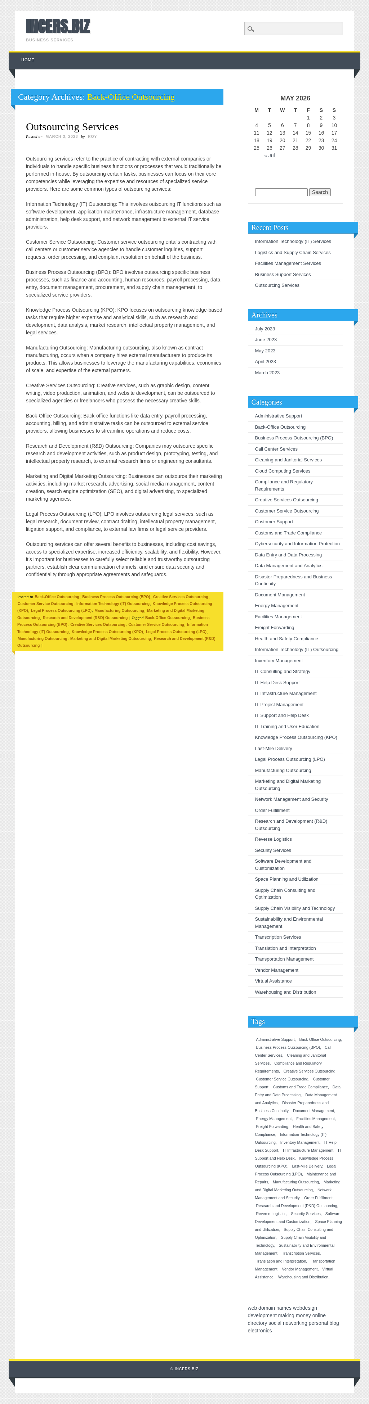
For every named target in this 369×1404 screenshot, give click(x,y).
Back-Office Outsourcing (57, 597)
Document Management (280, 594)
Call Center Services (276, 449)
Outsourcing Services (72, 126)
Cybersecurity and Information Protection (297, 543)
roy (92, 136)
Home (28, 60)
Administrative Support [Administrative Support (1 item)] (275, 1039)
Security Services (273, 850)
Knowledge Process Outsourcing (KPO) (107, 631)
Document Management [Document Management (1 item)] (313, 1111)
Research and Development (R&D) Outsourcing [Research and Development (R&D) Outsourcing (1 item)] (296, 1206)
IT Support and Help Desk (282, 715)
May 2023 (265, 350)
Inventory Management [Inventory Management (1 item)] (300, 1142)
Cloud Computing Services (283, 471)
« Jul (269, 155)
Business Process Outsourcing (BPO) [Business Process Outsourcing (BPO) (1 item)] (288, 1047)
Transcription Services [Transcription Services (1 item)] (301, 1253)
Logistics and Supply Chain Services (293, 252)
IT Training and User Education (287, 726)
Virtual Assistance (273, 981)
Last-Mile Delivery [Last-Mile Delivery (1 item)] (307, 1166)
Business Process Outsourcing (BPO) (116, 597)
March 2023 (267, 372)
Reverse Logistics (273, 839)
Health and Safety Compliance (287, 638)
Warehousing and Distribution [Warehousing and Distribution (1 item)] (303, 1277)
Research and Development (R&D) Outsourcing (85, 617)
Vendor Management (277, 970)
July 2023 (265, 328)
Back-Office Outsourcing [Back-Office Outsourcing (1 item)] (320, 1039)
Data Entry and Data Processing (288, 554)
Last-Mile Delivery (273, 748)
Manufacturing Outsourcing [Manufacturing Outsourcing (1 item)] (296, 1182)
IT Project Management (279, 704)
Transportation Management (284, 959)
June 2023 (266, 339)
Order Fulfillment (272, 810)
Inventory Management (279, 660)
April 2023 (265, 361)
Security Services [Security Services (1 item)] (305, 1213)
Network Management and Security (291, 799)
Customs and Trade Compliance (288, 533)
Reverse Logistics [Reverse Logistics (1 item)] (271, 1213)
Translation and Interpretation (285, 948)
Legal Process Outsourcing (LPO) (61, 610)
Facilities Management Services (288, 263)
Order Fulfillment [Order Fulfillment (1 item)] (318, 1198)
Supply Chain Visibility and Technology (295, 908)
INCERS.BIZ (58, 26)
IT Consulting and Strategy (283, 671)
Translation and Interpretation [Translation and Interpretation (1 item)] (281, 1261)
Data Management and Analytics (289, 565)
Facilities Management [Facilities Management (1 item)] (315, 1118)
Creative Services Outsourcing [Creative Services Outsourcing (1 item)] (309, 1071)
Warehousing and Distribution (285, 992)
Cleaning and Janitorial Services (288, 459)
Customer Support (274, 521)
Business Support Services (283, 274)
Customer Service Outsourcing (46, 603)
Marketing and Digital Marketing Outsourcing (110, 638)
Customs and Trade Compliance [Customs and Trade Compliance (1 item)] (300, 1087)
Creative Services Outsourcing (180, 597)
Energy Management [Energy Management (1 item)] (274, 1118)
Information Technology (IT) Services (293, 241)
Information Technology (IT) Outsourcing (113, 603)
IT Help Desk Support (277, 682)
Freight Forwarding (274, 627)
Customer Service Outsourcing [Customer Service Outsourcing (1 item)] (282, 1079)
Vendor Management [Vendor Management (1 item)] (300, 1269)
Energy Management (277, 605)
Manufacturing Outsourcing (119, 610)
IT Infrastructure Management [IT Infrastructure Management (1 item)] (308, 1150)
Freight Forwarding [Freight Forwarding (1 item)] (272, 1126)
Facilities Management (278, 616)
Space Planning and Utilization (287, 879)
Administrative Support (278, 416)
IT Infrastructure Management (286, 693)
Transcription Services (278, 937)
